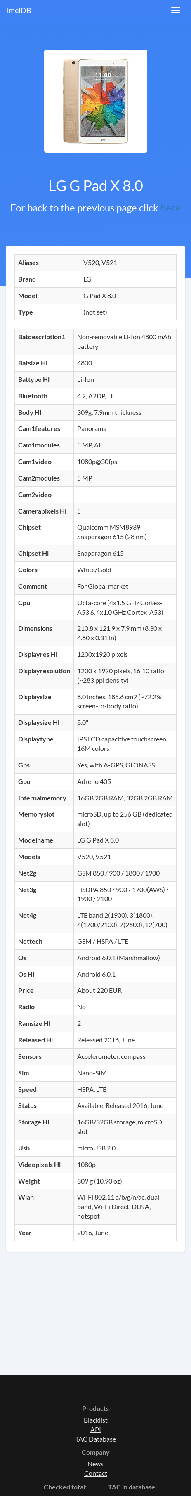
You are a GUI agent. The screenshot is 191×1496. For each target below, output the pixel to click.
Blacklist (96, 1420)
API (95, 1429)
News (95, 1464)
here (170, 207)
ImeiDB (18, 10)
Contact (95, 1473)
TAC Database (95, 1439)
